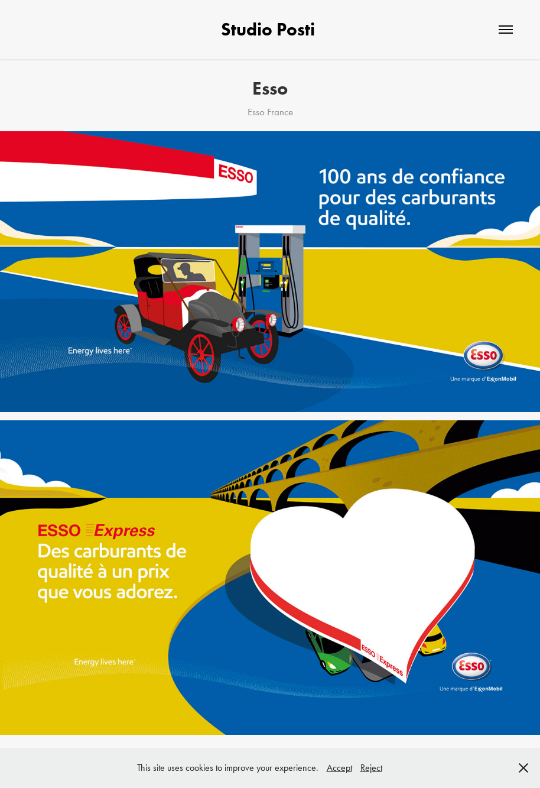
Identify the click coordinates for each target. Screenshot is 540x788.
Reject (371, 767)
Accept (339, 767)
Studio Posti (270, 29)
